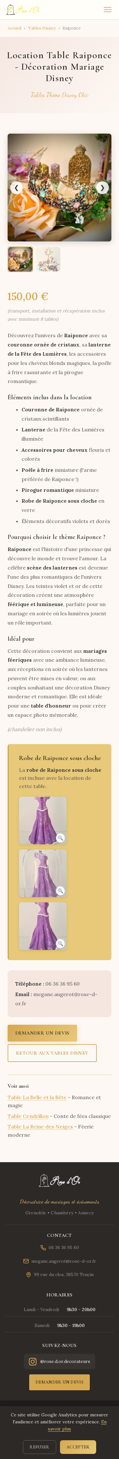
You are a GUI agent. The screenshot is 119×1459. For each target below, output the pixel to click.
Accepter (78, 1447)
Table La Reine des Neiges (40, 1126)
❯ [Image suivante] (102, 187)
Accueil (14, 28)
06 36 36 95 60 (59, 1248)
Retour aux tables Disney (52, 1053)
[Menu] (107, 9)
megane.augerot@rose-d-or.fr (59, 1261)
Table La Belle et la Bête (37, 1097)
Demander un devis (42, 1033)
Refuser (39, 1447)
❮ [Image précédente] (16, 187)
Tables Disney (42, 28)
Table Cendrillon (28, 1116)
